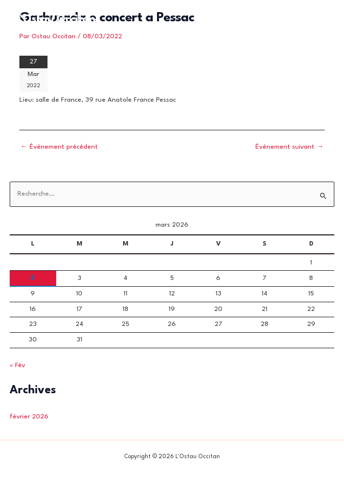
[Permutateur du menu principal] (319, 19)
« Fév (17, 365)
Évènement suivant (289, 147)
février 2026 (29, 417)
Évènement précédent (59, 147)
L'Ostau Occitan (55, 19)
